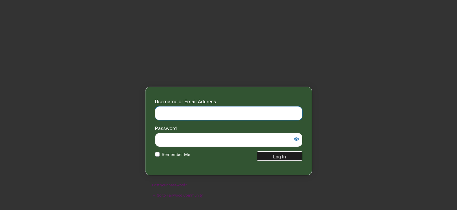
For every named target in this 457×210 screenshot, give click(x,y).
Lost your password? (169, 185)
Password (166, 128)
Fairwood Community (228, 51)
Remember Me (176, 154)
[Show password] (296, 139)
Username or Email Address (185, 101)
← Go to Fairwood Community (177, 195)
